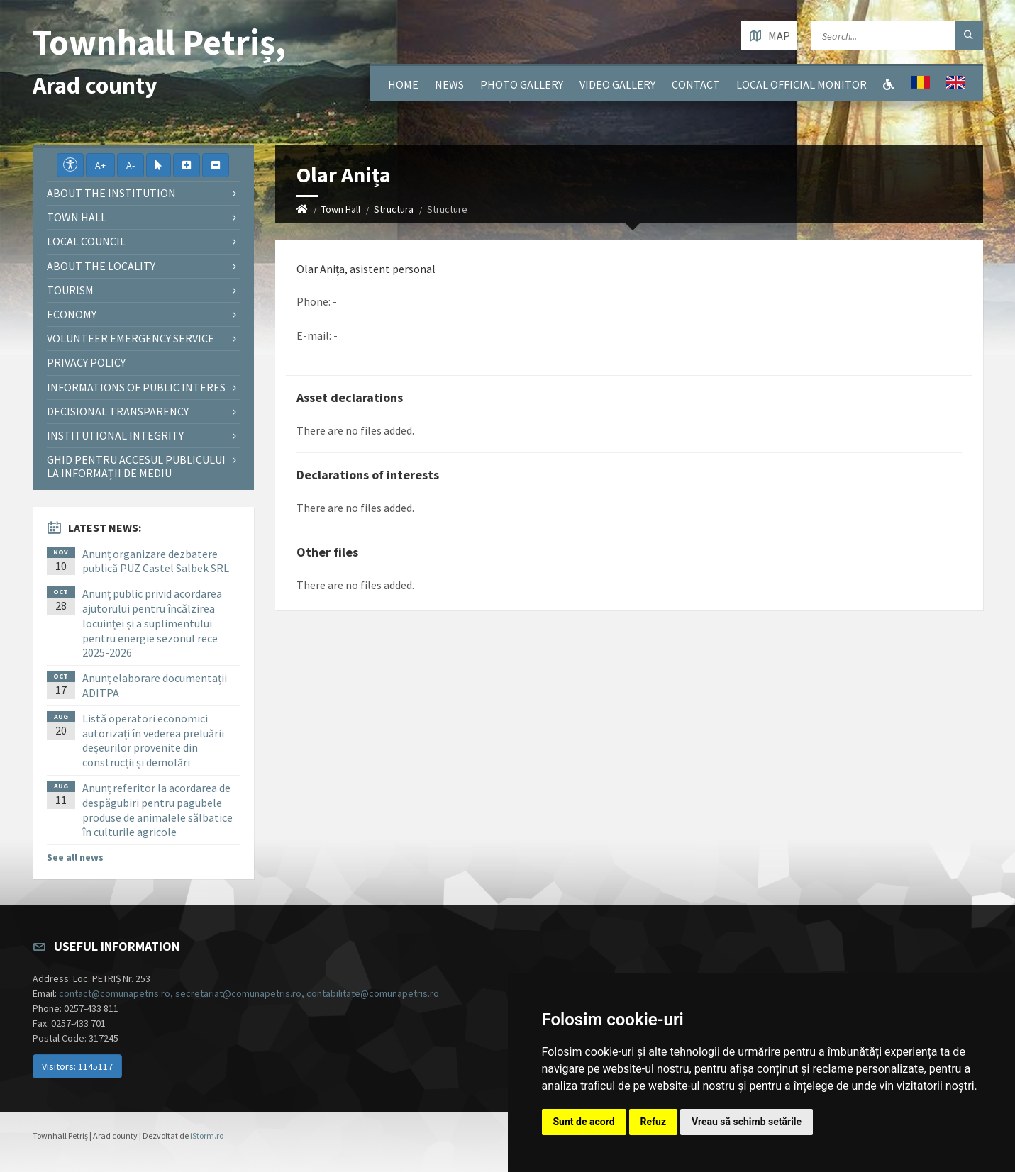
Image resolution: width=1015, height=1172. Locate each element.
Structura (394, 209)
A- (130, 165)
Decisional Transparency (118, 411)
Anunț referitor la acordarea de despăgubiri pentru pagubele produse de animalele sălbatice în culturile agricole (157, 810)
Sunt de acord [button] (584, 1121)
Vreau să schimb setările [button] (747, 1121)
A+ (100, 165)
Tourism (70, 290)
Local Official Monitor (801, 84)
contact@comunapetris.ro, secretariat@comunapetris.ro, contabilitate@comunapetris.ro (249, 993)
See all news (75, 857)
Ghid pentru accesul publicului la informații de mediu (136, 466)
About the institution (111, 193)
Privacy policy (86, 362)
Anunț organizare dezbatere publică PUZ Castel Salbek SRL (155, 561)
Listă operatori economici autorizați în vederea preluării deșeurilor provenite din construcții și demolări (153, 740)
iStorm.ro (206, 1135)
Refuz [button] (653, 1121)
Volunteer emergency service (130, 338)
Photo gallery (521, 84)
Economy (71, 314)
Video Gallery (617, 84)
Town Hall (340, 209)
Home (403, 84)
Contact (696, 84)
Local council (86, 241)
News (449, 84)
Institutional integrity (115, 435)
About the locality (101, 266)
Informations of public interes (136, 387)
